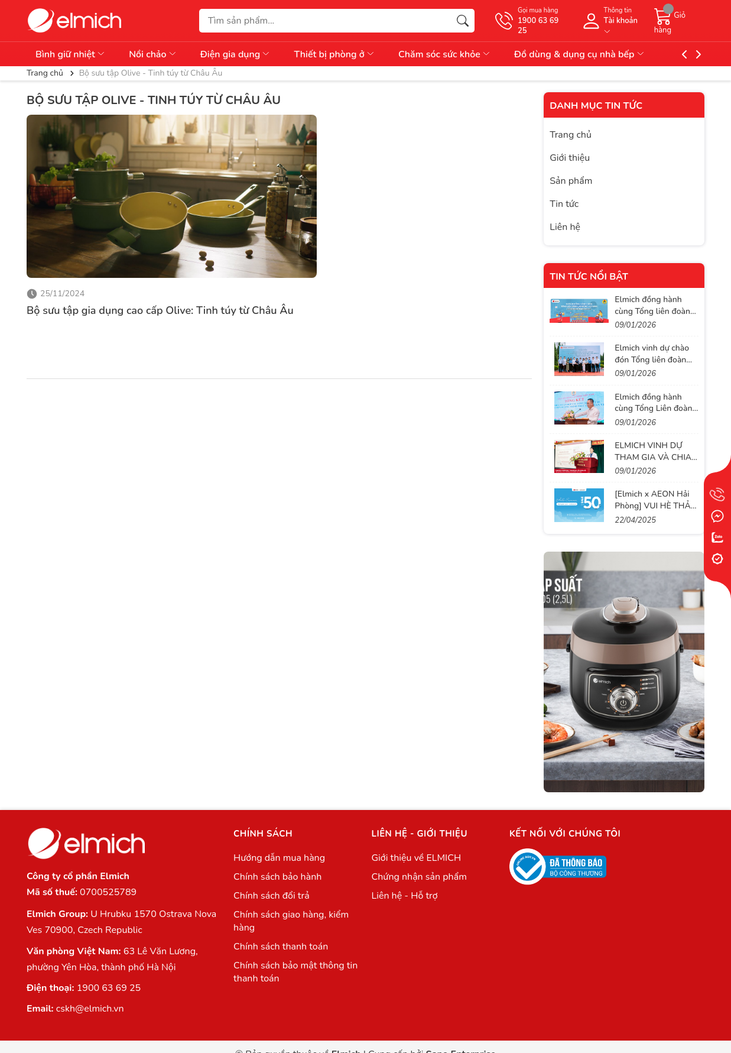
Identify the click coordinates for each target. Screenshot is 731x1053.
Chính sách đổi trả (271, 895)
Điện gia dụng (235, 54)
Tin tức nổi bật (589, 276)
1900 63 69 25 (109, 987)
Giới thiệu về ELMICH (416, 857)
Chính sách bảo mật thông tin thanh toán (295, 972)
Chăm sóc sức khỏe (444, 54)
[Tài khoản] (612, 20)
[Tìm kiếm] (463, 21)
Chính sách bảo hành (277, 876)
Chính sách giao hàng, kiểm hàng (291, 921)
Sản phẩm (571, 180)
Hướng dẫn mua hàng (279, 857)
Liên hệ (565, 227)
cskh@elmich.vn (90, 1008)
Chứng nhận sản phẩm (418, 876)
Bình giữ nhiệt (70, 54)
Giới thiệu (570, 157)
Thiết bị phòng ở (334, 54)
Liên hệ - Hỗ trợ (404, 895)
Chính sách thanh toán (280, 946)
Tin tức (564, 203)
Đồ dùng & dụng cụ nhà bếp (579, 54)
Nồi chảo (153, 54)
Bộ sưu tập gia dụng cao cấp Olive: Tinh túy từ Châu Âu (160, 310)
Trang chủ (571, 134)
